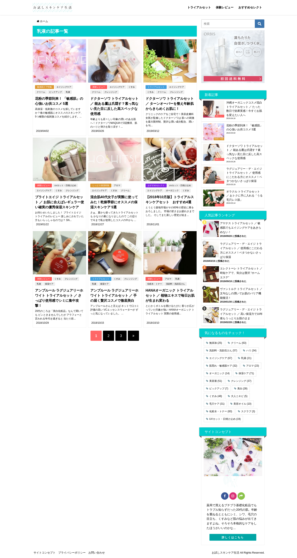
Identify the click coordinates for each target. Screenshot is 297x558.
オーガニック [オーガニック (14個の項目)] (219, 373)
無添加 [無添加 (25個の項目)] (215, 343)
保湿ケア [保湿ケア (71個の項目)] (246, 373)
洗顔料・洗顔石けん (175, 284)
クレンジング (110, 92)
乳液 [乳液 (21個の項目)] (246, 358)
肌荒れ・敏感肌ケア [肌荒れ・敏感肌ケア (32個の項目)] (223, 365)
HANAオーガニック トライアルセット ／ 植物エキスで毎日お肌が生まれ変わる (170, 295)
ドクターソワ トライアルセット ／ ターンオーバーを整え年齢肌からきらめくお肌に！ (170, 103)
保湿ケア (49, 284)
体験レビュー (225, 7)
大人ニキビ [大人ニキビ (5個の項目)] (239, 396)
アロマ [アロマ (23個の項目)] (252, 365)
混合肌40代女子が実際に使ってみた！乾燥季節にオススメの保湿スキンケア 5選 (114, 202)
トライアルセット (199, 7)
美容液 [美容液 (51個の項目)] (215, 381)
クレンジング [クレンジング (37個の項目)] (241, 381)
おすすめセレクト (250, 7)
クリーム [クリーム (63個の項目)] (238, 343)
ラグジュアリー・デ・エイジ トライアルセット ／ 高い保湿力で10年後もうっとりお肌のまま (241, 314)
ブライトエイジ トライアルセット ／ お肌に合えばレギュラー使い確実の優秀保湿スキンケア (59, 202)
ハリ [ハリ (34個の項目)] (251, 350)
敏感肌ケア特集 (44, 87)
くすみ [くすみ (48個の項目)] (215, 396)
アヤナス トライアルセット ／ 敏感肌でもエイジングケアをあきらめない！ (240, 227)
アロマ (117, 185)
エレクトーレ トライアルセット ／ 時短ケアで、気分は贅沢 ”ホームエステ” (241, 273)
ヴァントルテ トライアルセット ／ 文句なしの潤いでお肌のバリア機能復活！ (241, 293)
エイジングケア (64, 87)
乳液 (68, 92)
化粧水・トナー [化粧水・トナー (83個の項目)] (220, 411)
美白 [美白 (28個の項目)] (242, 388)
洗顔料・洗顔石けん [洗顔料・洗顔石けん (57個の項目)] (223, 350)
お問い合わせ (96, 552)
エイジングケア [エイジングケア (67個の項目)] (220, 358)
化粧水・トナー (154, 284)
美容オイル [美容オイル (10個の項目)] (242, 403)
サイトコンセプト (44, 552)
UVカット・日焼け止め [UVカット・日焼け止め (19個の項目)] (225, 419)
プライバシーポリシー (72, 552)
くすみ (131, 87)
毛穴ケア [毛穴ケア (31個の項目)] (216, 403)
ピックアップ (55, 92)
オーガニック (172, 190)
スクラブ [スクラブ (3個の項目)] (248, 411)
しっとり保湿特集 (100, 185)
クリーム (41, 92)
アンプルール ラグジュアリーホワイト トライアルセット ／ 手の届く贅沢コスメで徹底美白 (114, 295)
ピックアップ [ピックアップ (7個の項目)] (218, 388)
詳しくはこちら (233, 537)
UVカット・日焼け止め (65, 185)
